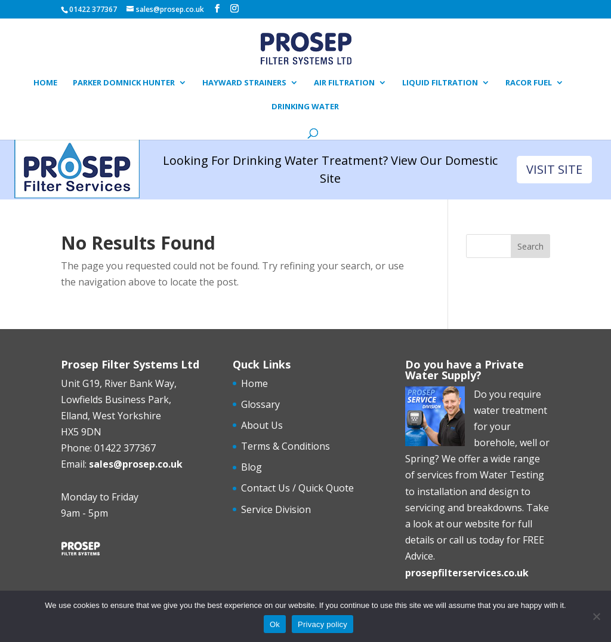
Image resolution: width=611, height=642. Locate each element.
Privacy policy (322, 624)
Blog (251, 467)
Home (45, 83)
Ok (275, 624)
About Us (262, 425)
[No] (596, 616)
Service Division (276, 509)
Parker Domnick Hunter (124, 83)
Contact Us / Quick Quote (297, 487)
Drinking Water (305, 107)
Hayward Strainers (244, 83)
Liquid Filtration (440, 83)
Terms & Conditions (285, 446)
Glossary (260, 404)
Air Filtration (344, 83)
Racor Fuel (528, 83)
